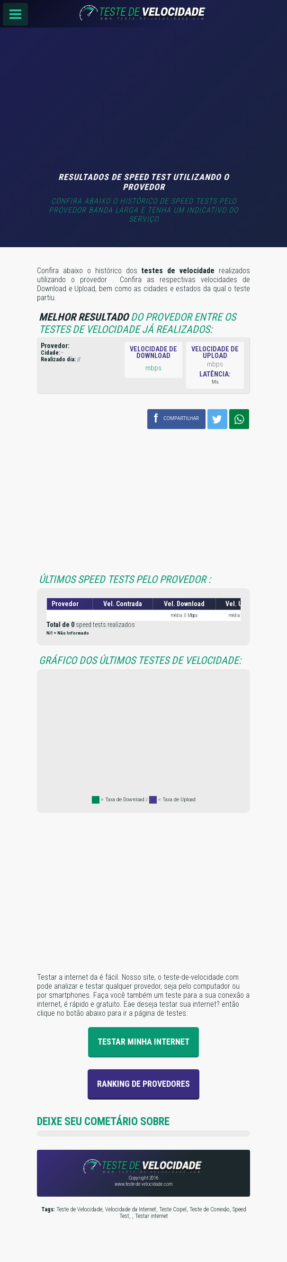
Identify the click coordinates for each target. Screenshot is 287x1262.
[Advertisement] (143, 101)
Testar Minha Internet (143, 1042)
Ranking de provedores (143, 1084)
